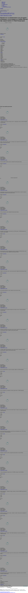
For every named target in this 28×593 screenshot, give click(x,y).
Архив (1, 592)
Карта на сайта (4, 592)
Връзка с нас (13, 592)
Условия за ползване (9, 592)
